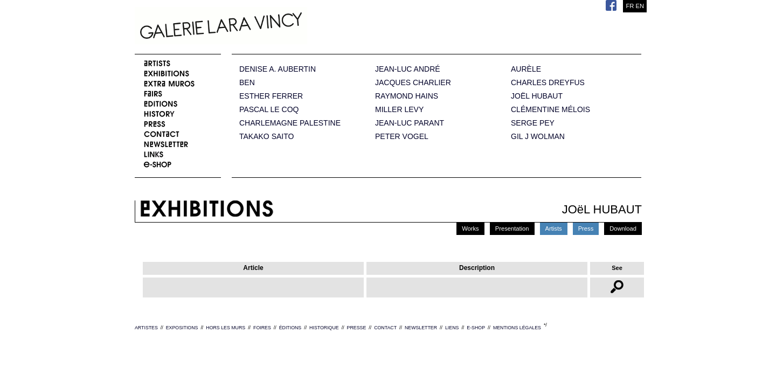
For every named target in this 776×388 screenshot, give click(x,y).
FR (630, 6)
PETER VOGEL (401, 136)
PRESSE (356, 327)
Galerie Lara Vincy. (275, 27)
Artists (553, 228)
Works (470, 228)
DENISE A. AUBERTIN (277, 69)
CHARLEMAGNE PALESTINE (290, 123)
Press (586, 228)
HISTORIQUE (324, 327)
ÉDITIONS (290, 327)
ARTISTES (146, 327)
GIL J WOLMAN (538, 136)
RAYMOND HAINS (406, 96)
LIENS (452, 327)
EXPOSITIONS (182, 327)
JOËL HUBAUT (537, 96)
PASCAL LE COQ (269, 109)
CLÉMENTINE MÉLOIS (550, 109)
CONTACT (385, 327)
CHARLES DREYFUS (548, 82)
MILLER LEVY (399, 109)
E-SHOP (476, 327)
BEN (247, 82)
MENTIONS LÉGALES (517, 327)
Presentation (512, 228)
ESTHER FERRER (271, 96)
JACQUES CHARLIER (413, 82)
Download (622, 228)
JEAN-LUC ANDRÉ (407, 69)
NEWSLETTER (421, 327)
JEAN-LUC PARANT (409, 123)
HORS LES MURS (225, 327)
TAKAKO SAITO (266, 136)
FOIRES (262, 327)
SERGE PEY (533, 123)
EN (639, 6)
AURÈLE (526, 69)
